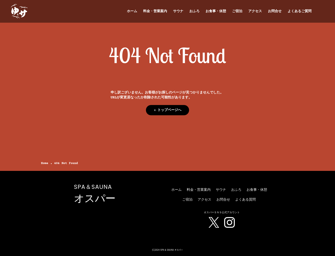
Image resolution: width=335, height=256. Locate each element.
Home (44, 163)
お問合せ (275, 11)
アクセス (255, 11)
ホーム (132, 11)
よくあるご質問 (299, 11)
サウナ (178, 11)
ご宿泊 (237, 11)
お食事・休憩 (216, 11)
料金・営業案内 (155, 11)
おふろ (194, 11)
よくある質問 (245, 200)
